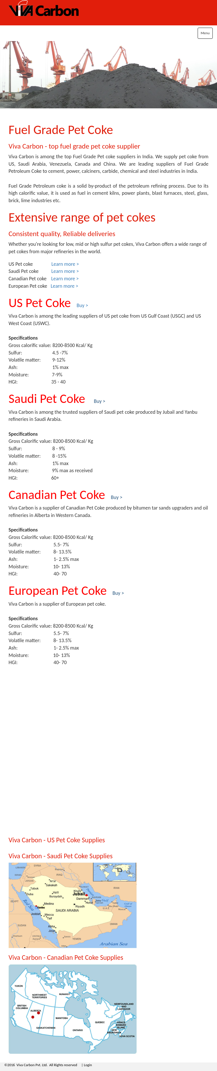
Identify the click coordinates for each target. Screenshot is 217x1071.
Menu (205, 33)
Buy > (118, 593)
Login (88, 1065)
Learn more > (65, 264)
